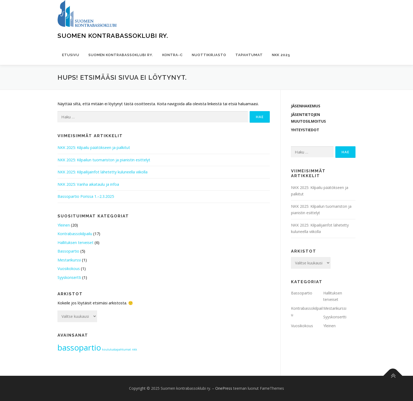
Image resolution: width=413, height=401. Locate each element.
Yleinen (64, 225)
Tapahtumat (249, 55)
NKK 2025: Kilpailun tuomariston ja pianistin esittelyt (104, 159)
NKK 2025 (281, 55)
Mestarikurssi (69, 260)
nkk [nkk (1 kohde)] (134, 349)
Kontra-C (172, 55)
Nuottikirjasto (209, 55)
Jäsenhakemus (305, 105)
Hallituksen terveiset (76, 242)
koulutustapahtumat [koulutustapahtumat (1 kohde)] (116, 349)
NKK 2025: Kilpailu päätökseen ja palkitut (94, 147)
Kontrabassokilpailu (75, 233)
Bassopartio (68, 251)
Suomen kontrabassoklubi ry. (113, 35)
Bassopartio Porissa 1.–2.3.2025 (86, 196)
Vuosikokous (69, 268)
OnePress (223, 388)
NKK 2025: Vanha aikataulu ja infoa (88, 184)
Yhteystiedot (305, 129)
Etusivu (70, 55)
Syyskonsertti (69, 277)
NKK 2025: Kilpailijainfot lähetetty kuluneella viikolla (103, 171)
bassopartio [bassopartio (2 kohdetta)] (79, 347)
